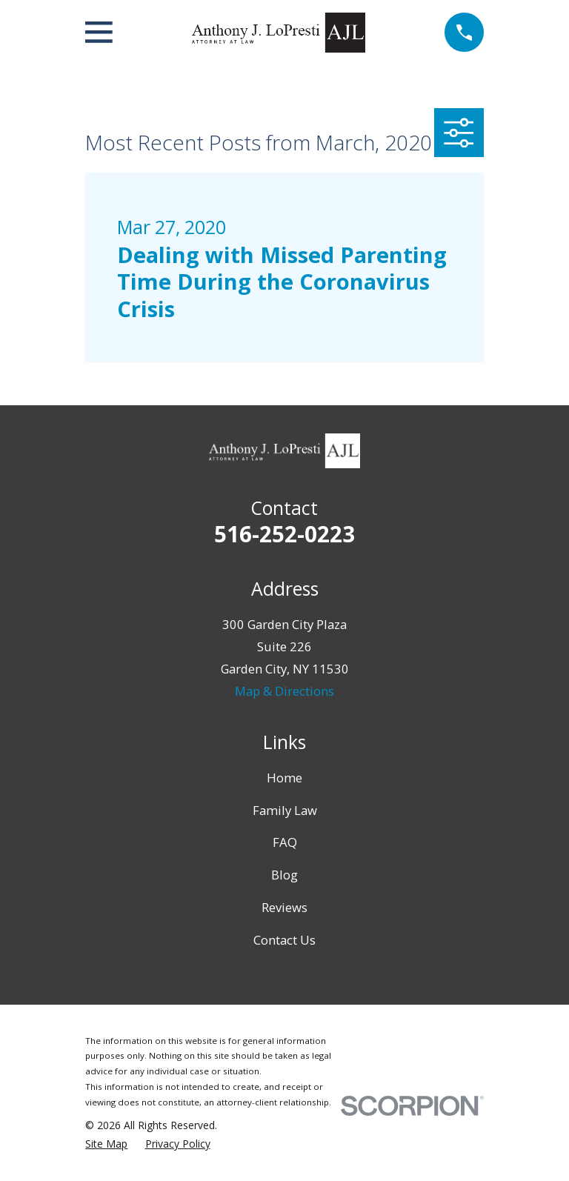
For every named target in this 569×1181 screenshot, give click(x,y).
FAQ (285, 842)
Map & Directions (284, 690)
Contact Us (284, 939)
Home (284, 777)
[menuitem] (106, 1143)
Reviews (284, 907)
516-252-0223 (284, 534)
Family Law (285, 810)
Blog (284, 874)
